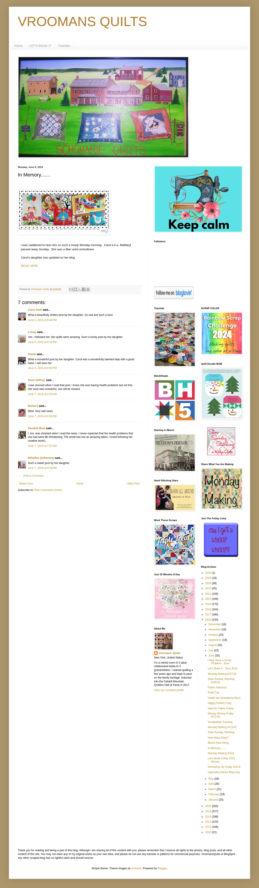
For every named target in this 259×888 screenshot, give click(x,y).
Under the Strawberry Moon (224, 698)
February (214, 794)
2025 (208, 572)
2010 (208, 832)
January (213, 799)
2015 (208, 806)
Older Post (133, 483)
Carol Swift (35, 309)
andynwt (136, 868)
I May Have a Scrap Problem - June (219, 662)
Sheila (32, 354)
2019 (208, 604)
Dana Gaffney (36, 380)
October (213, 634)
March (212, 789)
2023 (208, 583)
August (212, 645)
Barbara (33, 406)
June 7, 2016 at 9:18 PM (42, 468)
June (211, 655)
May (211, 778)
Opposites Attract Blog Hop (224, 772)
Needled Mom (36, 428)
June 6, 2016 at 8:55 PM (42, 368)
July (211, 650)
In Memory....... (216, 748)
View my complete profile (169, 690)
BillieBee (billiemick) (41, 458)
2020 (208, 598)
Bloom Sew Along (218, 742)
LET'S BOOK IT (40, 46)
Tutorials (64, 46)
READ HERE (29, 265)
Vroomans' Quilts (169, 653)
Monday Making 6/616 (221, 753)
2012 (208, 821)
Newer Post (26, 483)
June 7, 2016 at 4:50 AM (42, 394)
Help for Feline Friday (220, 708)
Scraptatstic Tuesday (220, 722)
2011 (208, 826)
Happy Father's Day (219, 703)
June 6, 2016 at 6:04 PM (42, 320)
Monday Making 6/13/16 (222, 727)
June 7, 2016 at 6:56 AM (42, 416)
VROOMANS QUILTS (82, 21)
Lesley (32, 332)
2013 (208, 816)
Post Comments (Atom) (48, 490)
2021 (208, 593)
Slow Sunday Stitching (221, 732)
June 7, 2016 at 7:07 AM (42, 445)
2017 (208, 614)
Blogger (162, 868)
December (214, 624)
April (211, 783)
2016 (208, 619)
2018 (208, 609)
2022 (208, 588)
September (215, 640)
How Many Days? (218, 737)
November (214, 629)
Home (18, 46)
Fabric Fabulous (217, 687)
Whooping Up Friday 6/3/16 (224, 766)
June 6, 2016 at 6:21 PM (42, 342)
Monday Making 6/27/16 (222, 673)
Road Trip (213, 692)
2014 (208, 811)
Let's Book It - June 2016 (222, 668)
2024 (208, 578)
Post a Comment (33, 475)
